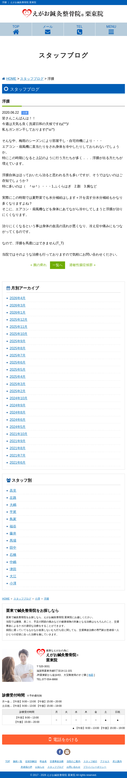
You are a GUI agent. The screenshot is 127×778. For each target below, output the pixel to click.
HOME (11, 78)
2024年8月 (18, 412)
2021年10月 (18, 434)
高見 (13, 490)
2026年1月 (18, 312)
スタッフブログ (32, 78)
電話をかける (63, 739)
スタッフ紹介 (90, 761)
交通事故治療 (57, 761)
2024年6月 (18, 419)
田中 (13, 547)
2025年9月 (18, 341)
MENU (111, 26)
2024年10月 (18, 398)
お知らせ (39, 767)
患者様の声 (26, 767)
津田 (13, 569)
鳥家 (13, 519)
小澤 (13, 583)
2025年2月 (18, 391)
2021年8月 (18, 448)
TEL (79, 26)
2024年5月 (18, 427)
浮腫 (46, 598)
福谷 (13, 526)
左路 (13, 497)
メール (48, 26)
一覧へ (58, 265)
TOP (16, 26)
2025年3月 (18, 384)
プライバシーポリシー (94, 767)
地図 (90, 675)
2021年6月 (18, 462)
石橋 (13, 554)
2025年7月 (18, 355)
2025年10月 (18, 334)
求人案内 (117, 761)
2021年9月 (18, 441)
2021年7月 (18, 455)
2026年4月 (18, 298)
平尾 (13, 512)
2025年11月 (18, 327)
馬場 (13, 540)
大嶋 (13, 505)
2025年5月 (18, 369)
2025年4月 (18, 376)
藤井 (13, 533)
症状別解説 (31, 761)
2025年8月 (18, 348)
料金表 (43, 761)
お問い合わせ (73, 767)
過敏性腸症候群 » (82, 265)
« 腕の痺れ (38, 265)
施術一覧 (17, 761)
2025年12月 (18, 319)
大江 (13, 576)
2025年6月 (18, 362)
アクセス (104, 761)
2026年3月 (18, 305)
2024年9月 (18, 405)
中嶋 (13, 562)
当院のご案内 (73, 761)
